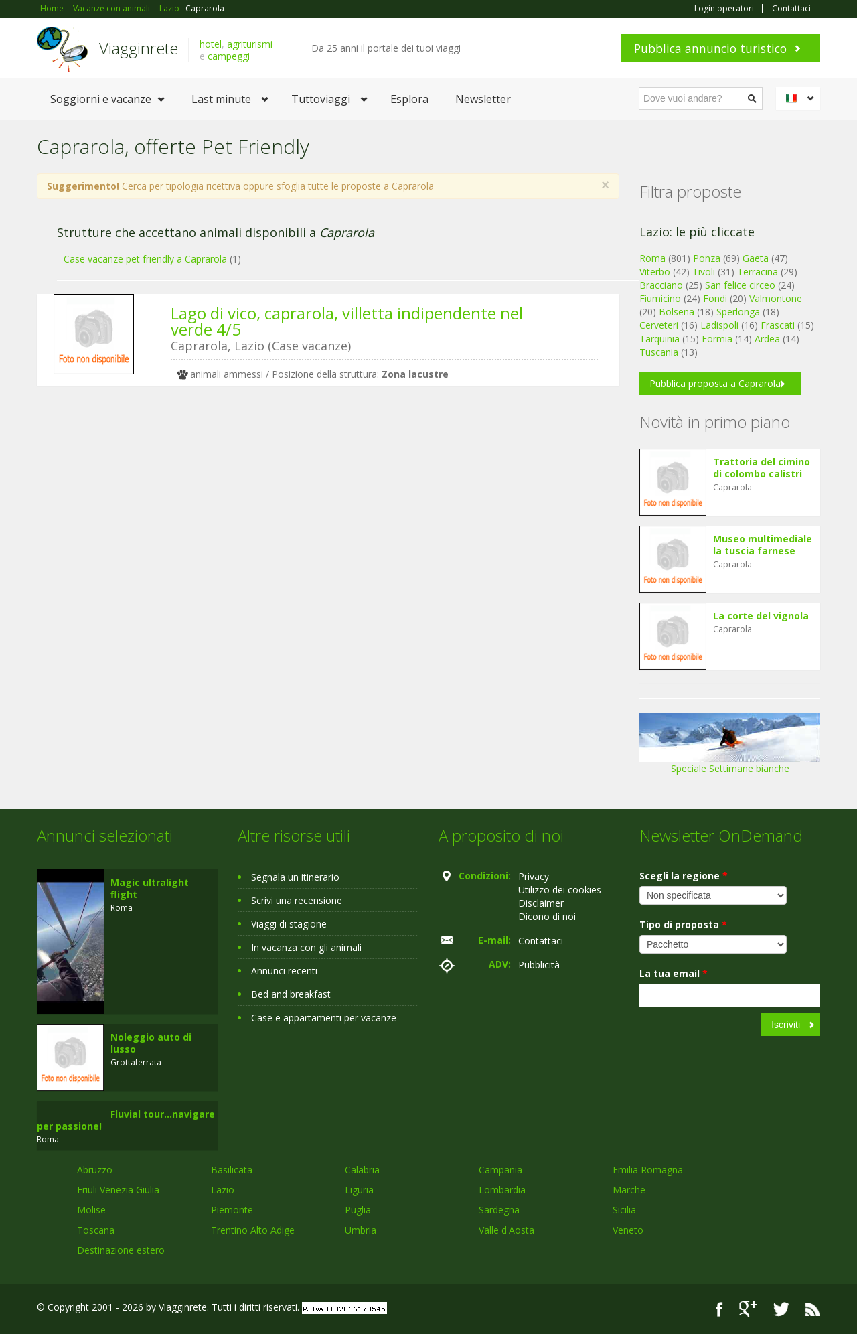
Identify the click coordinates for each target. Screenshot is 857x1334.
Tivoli (703, 271)
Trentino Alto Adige (253, 1230)
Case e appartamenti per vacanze (323, 1017)
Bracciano (661, 285)
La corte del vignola (761, 615)
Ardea (767, 338)
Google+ (748, 1309)
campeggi (229, 56)
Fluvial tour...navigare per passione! (126, 1120)
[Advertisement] (318, 499)
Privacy (533, 876)
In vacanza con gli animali (306, 947)
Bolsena (676, 311)
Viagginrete (138, 48)
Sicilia (624, 1209)
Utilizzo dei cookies (559, 889)
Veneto (628, 1230)
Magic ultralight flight (149, 888)
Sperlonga (738, 311)
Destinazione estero (121, 1250)
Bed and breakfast (291, 994)
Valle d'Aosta (506, 1230)
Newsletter (483, 99)
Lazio (222, 1189)
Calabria (362, 1169)
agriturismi (249, 44)
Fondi (715, 298)
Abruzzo (94, 1169)
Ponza (706, 258)
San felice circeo (740, 285)
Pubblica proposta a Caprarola (715, 383)
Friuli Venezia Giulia (118, 1189)
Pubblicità (539, 964)
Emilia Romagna (648, 1169)
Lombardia (502, 1189)
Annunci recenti (284, 970)
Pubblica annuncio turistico (710, 48)
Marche (629, 1189)
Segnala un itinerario (295, 877)
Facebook (719, 1309)
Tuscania (658, 352)
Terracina (757, 271)
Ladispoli (719, 325)
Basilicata (231, 1169)
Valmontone (775, 298)
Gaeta (756, 258)
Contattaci (791, 8)
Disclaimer (541, 903)
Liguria (359, 1189)
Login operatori (724, 8)
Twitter (781, 1309)
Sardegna (499, 1209)
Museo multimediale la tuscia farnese (762, 544)
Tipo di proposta (683, 924)
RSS (812, 1309)
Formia (717, 338)
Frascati (778, 325)
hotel (211, 44)
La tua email (673, 973)
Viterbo (654, 271)
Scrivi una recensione (296, 900)
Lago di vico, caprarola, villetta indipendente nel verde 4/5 (347, 321)
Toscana (95, 1230)
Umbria (360, 1230)
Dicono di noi (547, 916)
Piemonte (232, 1209)
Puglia (358, 1209)
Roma (652, 258)
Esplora (409, 99)
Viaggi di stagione (289, 923)
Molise (91, 1209)
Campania (500, 1169)
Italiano (800, 98)
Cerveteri (658, 325)
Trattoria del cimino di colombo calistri (761, 467)
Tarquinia (659, 338)
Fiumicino (660, 298)
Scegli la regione (683, 875)
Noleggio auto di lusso (150, 1043)
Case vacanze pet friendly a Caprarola (145, 258)
